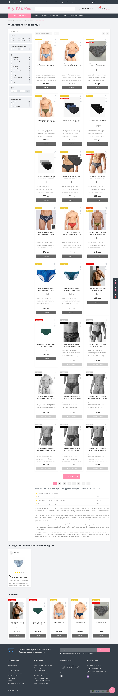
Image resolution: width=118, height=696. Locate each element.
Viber (88, 676)
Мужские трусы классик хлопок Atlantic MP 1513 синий (72, 346)
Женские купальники (40, 668)
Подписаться (103, 650)
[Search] (73, 9)
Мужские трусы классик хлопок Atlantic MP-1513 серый (97, 178)
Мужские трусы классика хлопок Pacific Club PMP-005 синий (72, 65)
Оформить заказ (106, 9)
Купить (46, 88)
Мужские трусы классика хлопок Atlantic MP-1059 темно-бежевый (97, 65)
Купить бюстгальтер (40, 670)
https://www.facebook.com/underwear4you (61, 676)
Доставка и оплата (38, 2)
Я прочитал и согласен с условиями (77, 653)
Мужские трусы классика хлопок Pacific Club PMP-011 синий (46, 65)
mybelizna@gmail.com (94, 668)
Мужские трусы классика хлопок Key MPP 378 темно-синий (72, 450)
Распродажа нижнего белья (16, 683)
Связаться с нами (13, 675)
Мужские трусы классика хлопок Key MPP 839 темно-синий (46, 450)
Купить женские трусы (41, 673)
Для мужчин (18, 20)
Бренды (64, 15)
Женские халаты (39, 675)
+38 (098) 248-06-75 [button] (94, 665)
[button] (115, 295)
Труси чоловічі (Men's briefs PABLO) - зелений (38, 624)
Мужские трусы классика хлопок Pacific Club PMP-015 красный (72, 234)
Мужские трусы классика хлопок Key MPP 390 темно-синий (98, 450)
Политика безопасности (74, 653)
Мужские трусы (29, 20)
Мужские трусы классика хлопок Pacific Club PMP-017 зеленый (46, 122)
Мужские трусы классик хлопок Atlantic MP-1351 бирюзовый (72, 290)
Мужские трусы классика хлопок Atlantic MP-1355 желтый (97, 234)
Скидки (44, 15)
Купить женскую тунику (41, 683)
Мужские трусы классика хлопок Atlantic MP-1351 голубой (46, 290)
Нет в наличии (72, 364)
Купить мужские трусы (41, 678)
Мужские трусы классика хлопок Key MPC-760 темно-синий (72, 398)
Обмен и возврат (59, 2)
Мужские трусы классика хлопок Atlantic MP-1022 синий (19, 576)
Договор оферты (71, 2)
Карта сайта (11, 678)
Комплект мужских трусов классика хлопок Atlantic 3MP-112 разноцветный (71, 122)
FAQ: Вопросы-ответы (76, 15)
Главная (10, 20)
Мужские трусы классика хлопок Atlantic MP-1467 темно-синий (46, 234)
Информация (54, 15)
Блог (37, 15)
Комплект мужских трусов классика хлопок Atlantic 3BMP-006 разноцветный (46, 178)
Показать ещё (72, 477)
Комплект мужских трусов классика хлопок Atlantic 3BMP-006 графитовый (71, 178)
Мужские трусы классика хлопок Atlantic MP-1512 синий (97, 346)
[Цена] (14, 91)
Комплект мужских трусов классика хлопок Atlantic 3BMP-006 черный (97, 122)
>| (88, 483)
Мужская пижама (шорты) (42, 680)
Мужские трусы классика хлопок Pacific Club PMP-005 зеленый (46, 398)
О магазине (49, 2)
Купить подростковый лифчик (43, 665)
